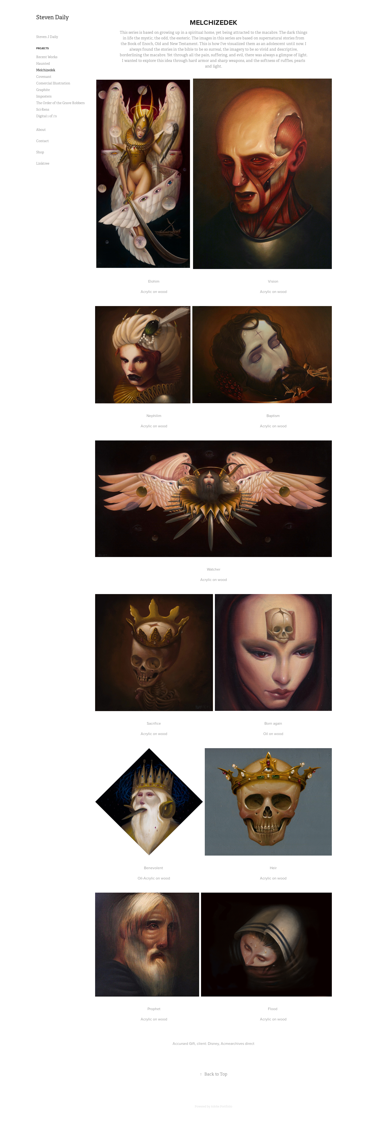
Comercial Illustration (53, 83)
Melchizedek (45, 70)
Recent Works (46, 57)
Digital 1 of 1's (46, 116)
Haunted (43, 63)
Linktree (42, 163)
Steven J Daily (47, 37)
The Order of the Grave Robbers (60, 103)
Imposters (43, 96)
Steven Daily (52, 17)
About (41, 130)
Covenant (43, 77)
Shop (40, 152)
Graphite (43, 90)
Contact (42, 141)
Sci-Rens (42, 109)
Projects (42, 48)
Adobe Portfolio (221, 1106)
